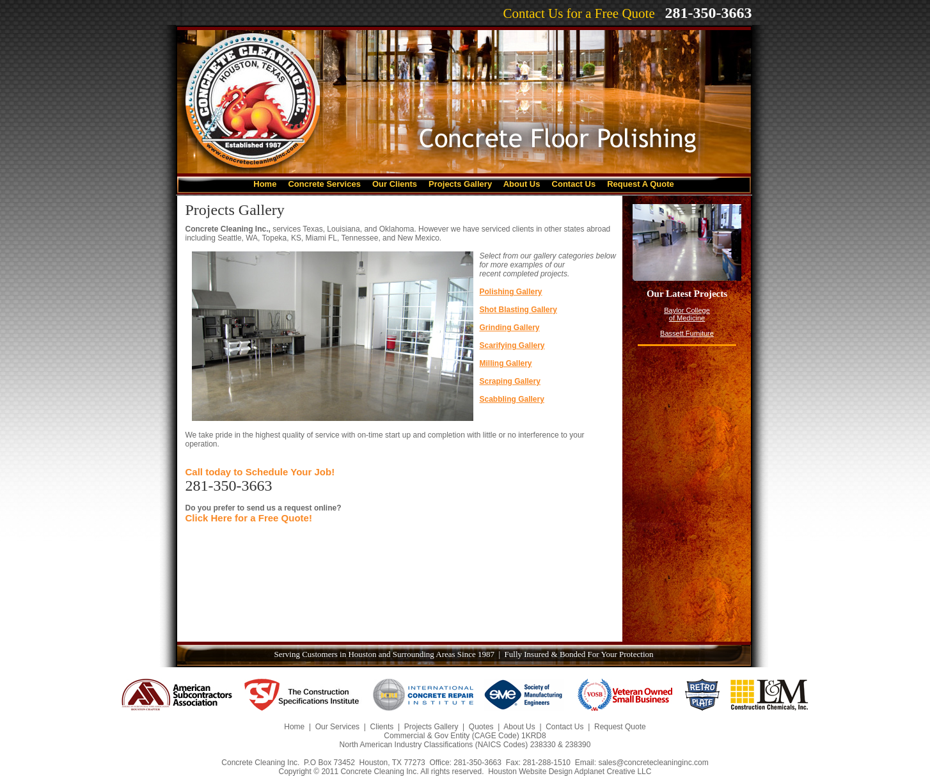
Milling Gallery (506, 363)
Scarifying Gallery (512, 345)
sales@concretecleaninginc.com (653, 762)
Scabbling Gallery (512, 399)
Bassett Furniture (687, 333)
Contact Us (574, 184)
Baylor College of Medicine (687, 314)
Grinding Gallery (510, 327)
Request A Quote (640, 184)
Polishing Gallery (511, 291)
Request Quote (620, 726)
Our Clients (394, 184)
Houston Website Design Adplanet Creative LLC (569, 771)
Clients (382, 726)
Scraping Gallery (510, 381)
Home (264, 184)
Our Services (337, 726)
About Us (521, 184)
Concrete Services (324, 184)
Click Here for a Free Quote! (248, 517)
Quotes (481, 726)
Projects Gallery (461, 184)
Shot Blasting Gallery (518, 309)
